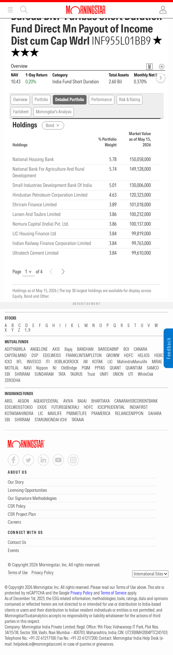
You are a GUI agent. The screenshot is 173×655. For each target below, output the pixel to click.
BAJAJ (82, 401)
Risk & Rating (129, 99)
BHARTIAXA (100, 401)
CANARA (140, 349)
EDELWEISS (52, 355)
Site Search (24, 9)
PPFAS (100, 368)
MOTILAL (12, 368)
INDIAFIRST (139, 407)
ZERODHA (12, 380)
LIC (110, 361)
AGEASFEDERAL (46, 401)
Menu (10, 10)
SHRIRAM (22, 374)
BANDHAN (85, 349)
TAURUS (76, 374)
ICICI (8, 361)
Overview (20, 99)
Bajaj (68, 349)
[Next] (63, 271)
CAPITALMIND (16, 355)
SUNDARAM (44, 374)
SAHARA (154, 413)
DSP (34, 355)
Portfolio (41, 99)
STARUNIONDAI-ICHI (51, 420)
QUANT (115, 368)
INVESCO (34, 361)
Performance (101, 99)
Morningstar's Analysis (53, 112)
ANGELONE (39, 349)
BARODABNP (108, 349)
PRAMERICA (100, 413)
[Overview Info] (161, 66)
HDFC (128, 355)
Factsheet (21, 112)
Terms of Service (114, 593)
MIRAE (157, 361)
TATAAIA (77, 420)
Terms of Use (18, 572)
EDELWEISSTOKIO (19, 407)
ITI (48, 361)
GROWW (112, 355)
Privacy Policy (42, 572)
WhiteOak (145, 374)
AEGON (23, 401)
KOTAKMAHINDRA (19, 413)
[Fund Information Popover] (149, 66)
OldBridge (69, 368)
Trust (91, 374)
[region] (86, 194)
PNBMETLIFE (76, 413)
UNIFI (104, 374)
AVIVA (68, 401)
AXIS (56, 349)
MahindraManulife (132, 361)
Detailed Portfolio (69, 99)
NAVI (27, 368)
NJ (54, 368)
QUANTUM (134, 368)
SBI (7, 374)
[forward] (160, 77)
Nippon (42, 368)
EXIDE (42, 407)
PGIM (86, 368)
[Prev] (51, 271)
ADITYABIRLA (15, 349)
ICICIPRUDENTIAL (111, 407)
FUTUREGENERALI (65, 407)
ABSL (9, 401)
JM (85, 361)
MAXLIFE (55, 413)
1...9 (27, 330)
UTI (130, 374)
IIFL (19, 361)
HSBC (158, 355)
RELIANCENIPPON (129, 413)
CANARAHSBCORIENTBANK (136, 401)
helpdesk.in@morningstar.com (37, 644)
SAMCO (153, 368)
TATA (61, 374)
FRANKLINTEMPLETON (84, 355)
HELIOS (144, 355)
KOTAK (97, 361)
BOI (126, 349)
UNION (118, 374)
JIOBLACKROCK (66, 361)
